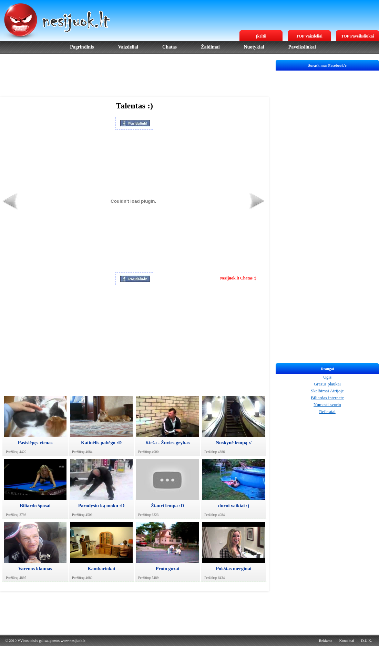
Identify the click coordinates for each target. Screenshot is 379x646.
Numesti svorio (327, 404)
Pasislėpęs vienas (35, 442)
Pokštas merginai (233, 568)
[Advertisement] (134, 75)
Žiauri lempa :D (167, 505)
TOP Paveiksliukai (357, 36)
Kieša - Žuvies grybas (167, 442)
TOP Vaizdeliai (309, 36)
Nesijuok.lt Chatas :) (238, 278)
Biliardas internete (327, 397)
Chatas (169, 47)
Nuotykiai (254, 47)
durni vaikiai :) (233, 505)
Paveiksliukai (302, 47)
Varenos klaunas (35, 568)
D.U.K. (366, 640)
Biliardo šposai (35, 505)
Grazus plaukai (327, 383)
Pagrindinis (82, 47)
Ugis (327, 377)
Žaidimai (210, 47)
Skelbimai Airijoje (327, 390)
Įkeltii (261, 36)
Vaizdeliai (128, 47)
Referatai (327, 411)
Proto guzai (168, 568)
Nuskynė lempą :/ (234, 442)
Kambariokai (101, 568)
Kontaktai (346, 640)
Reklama (325, 640)
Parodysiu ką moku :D (101, 505)
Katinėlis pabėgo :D (101, 442)
